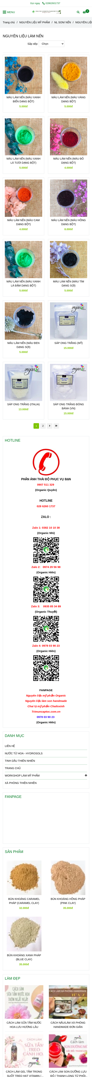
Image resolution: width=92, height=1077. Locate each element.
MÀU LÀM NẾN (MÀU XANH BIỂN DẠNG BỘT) (23, 99)
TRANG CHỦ (13, 768)
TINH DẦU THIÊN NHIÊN (20, 760)
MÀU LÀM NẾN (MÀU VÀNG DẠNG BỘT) (68, 99)
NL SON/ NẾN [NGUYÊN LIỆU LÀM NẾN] (62, 22)
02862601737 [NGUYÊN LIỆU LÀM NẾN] (51, 3)
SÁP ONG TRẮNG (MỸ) (68, 343)
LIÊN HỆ (10, 746)
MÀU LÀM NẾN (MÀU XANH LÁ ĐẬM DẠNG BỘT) (23, 283)
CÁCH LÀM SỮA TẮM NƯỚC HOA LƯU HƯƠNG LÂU (24, 1024)
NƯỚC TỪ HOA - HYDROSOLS (24, 753)
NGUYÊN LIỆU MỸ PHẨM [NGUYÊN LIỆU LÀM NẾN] (34, 22)
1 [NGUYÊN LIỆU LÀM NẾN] (36, 425)
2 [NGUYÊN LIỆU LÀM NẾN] (43, 425)
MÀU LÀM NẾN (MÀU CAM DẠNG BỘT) (23, 222)
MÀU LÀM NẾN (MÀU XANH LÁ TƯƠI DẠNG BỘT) (23, 160)
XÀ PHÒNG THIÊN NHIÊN (21, 782)
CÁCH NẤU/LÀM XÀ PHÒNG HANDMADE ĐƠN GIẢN (68, 1024)
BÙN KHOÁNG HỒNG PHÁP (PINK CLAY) (68, 900)
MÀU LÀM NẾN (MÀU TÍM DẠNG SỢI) (68, 283)
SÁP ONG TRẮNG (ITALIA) (23, 404)
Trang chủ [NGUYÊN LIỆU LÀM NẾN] (9, 22)
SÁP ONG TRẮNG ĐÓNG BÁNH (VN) (68, 406)
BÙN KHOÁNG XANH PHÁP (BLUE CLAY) (24, 957)
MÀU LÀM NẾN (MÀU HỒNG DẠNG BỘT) (68, 222)
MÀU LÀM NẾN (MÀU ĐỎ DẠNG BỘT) (68, 160)
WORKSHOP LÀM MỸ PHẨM (46, 775)
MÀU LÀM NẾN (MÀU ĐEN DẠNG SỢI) (23, 345)
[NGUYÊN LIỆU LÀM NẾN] (46, 12)
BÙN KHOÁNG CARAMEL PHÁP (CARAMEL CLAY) (24, 900)
